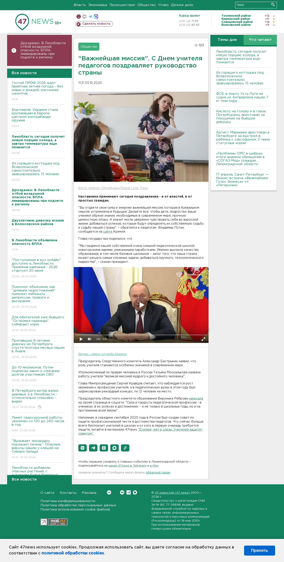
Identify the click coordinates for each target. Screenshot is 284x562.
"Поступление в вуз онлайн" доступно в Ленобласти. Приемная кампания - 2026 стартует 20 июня (38, 268)
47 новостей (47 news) (172, 493)
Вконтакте (109, 492)
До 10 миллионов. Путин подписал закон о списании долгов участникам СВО (38, 374)
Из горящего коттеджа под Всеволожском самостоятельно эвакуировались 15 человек (38, 172)
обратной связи (158, 472)
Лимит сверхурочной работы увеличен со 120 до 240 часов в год (38, 424)
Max (135, 492)
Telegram (128, 492)
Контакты (68, 492)
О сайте (47, 492)
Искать (273, 4)
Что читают (260, 40)
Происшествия (122, 5)
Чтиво (163, 5)
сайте (108, 231)
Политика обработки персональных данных (78, 505)
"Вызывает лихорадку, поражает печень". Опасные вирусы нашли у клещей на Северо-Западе (38, 449)
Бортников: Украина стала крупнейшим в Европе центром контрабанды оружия (38, 118)
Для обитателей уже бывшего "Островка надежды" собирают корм (38, 324)
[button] (82, 447)
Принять (259, 550)
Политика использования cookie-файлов (75, 509)
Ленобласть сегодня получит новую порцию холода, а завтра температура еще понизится (241, 57)
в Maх (154, 466)
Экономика (97, 5)
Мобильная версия (79, 16)
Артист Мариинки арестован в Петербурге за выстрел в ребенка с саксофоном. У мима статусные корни (243, 137)
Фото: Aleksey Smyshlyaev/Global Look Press (113, 188)
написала (196, 398)
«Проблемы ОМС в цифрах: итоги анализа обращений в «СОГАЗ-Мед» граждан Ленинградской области (240, 159)
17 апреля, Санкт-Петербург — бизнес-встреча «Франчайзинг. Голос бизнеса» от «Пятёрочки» (242, 180)
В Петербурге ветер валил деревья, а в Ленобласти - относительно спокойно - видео (38, 399)
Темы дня (227, 40)
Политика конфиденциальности (67, 501)
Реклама (89, 492)
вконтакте (84, 16)
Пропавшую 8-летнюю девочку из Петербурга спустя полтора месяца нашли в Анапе (38, 349)
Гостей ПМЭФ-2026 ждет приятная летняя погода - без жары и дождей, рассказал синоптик (38, 91)
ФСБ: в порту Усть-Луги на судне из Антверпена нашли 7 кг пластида (242, 97)
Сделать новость (96, 23)
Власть (80, 5)
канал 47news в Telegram (127, 466)
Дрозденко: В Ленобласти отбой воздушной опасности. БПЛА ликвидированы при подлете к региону (43, 50)
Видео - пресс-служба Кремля (102, 354)
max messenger (96, 16)
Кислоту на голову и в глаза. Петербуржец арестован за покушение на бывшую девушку (241, 116)
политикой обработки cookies (72, 553)
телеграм (90, 16)
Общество (146, 5)
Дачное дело (182, 5)
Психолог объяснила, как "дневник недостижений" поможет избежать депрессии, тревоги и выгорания (38, 297)
